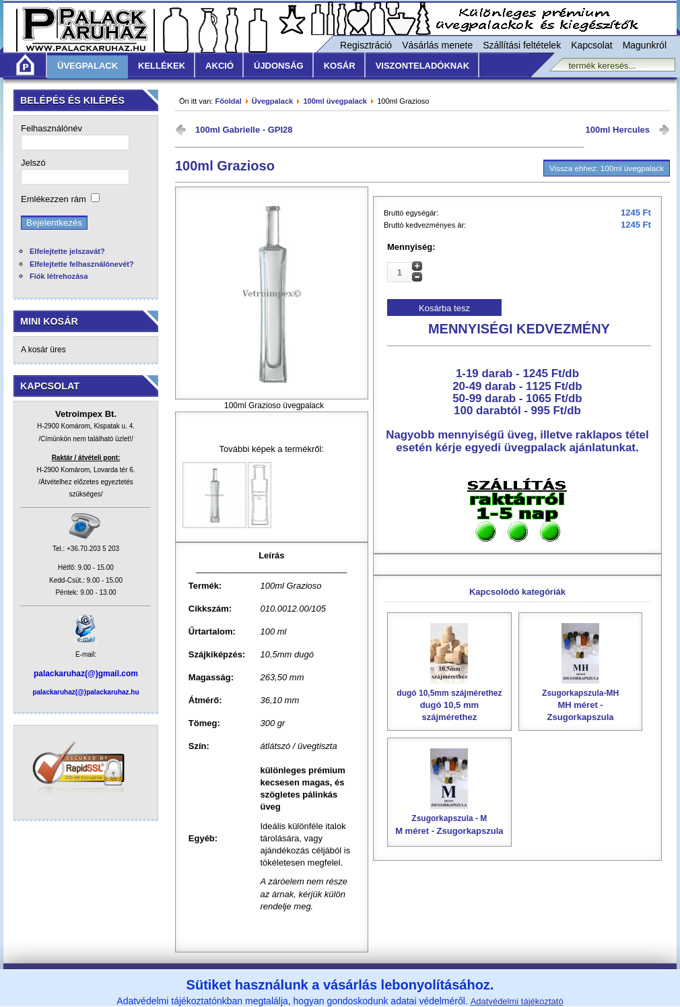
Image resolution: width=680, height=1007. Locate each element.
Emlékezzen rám (53, 199)
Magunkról (645, 45)
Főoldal (228, 101)
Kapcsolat (591, 45)
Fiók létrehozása (59, 276)
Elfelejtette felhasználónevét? (82, 264)
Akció (219, 66)
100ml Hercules (618, 130)
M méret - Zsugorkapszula (449, 819)
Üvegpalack (87, 66)
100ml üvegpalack (335, 101)
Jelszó (33, 163)
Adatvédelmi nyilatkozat (462, 980)
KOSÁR (339, 66)
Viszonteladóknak (422, 66)
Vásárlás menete (437, 45)
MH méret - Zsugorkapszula (581, 700)
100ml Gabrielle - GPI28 (244, 130)
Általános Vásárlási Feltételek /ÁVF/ (242, 980)
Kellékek (161, 66)
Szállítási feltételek (522, 45)
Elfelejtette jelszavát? (67, 251)
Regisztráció (366, 45)
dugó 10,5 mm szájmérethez (449, 700)
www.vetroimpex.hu (442, 999)
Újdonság (279, 66)
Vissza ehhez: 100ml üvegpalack (606, 168)
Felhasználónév (51, 128)
